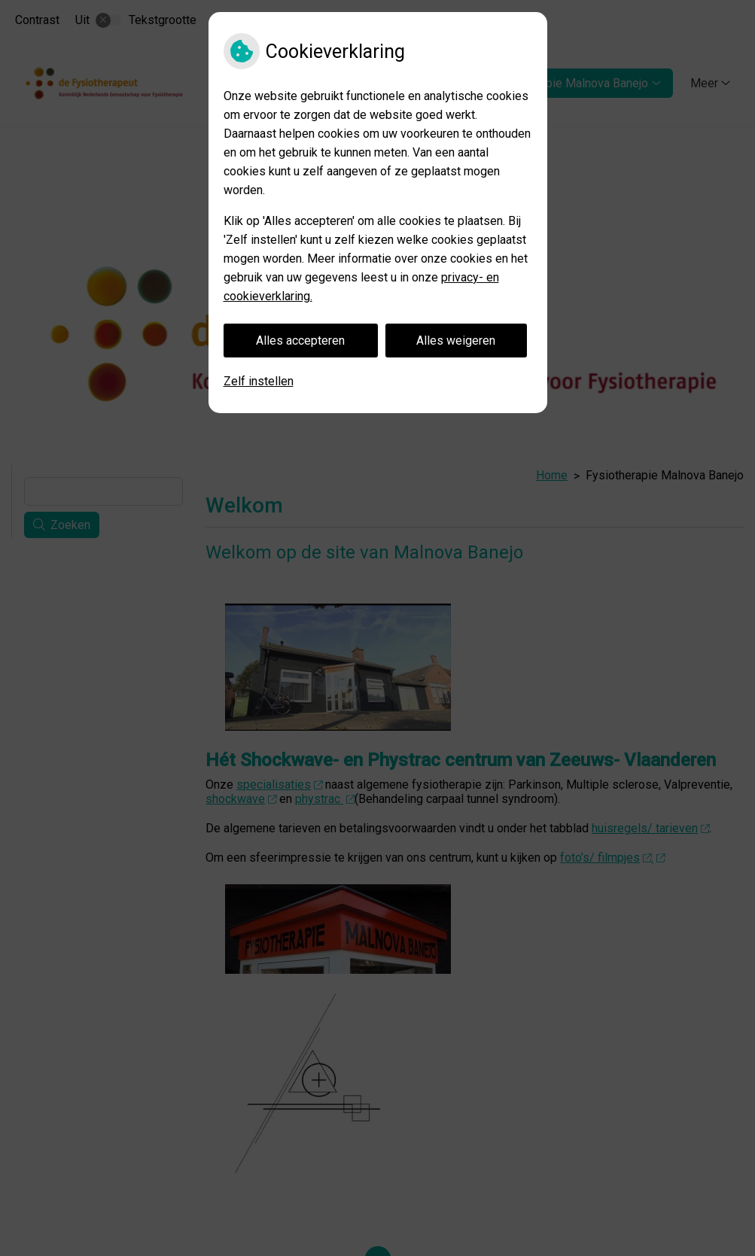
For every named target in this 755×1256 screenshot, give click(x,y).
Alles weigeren (455, 340)
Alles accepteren (300, 340)
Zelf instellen (259, 381)
